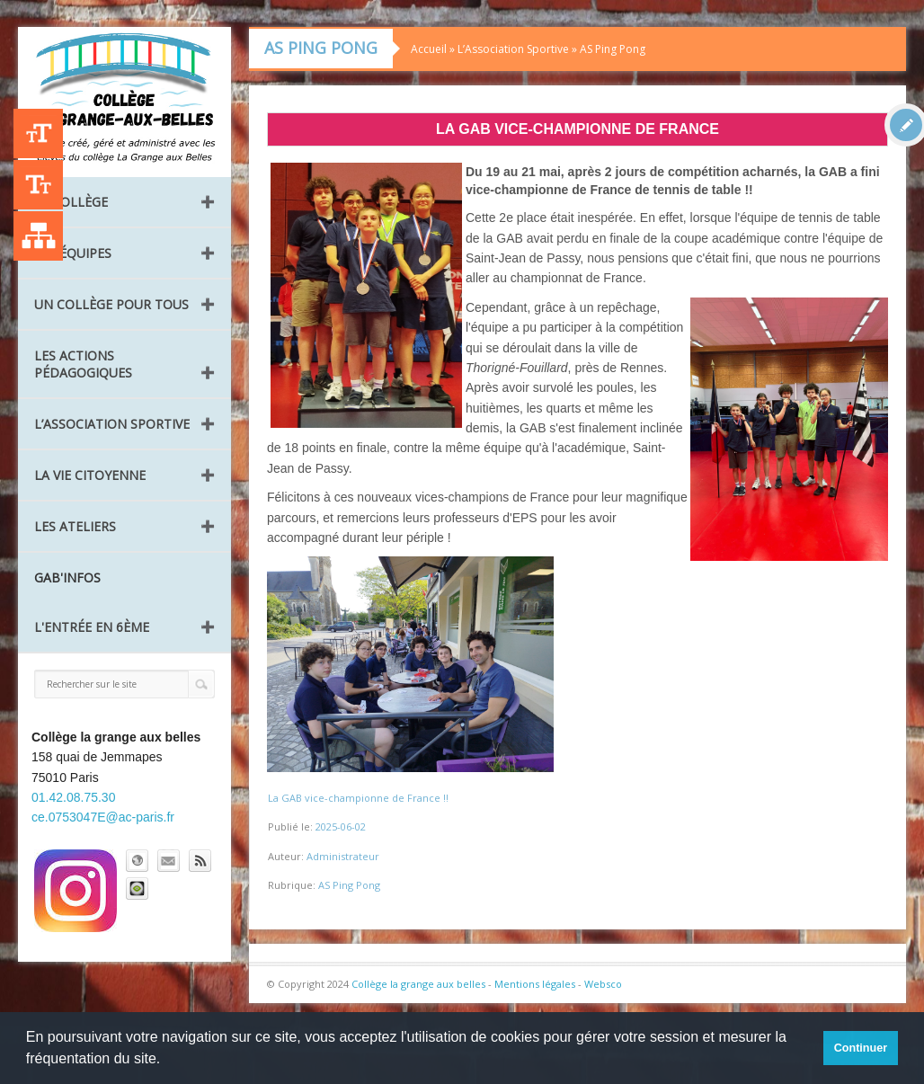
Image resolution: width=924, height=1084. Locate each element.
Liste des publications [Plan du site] (38, 236)
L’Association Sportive (112, 423)
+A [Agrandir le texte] (38, 133)
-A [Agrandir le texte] (38, 184)
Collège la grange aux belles (418, 984)
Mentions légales (534, 984)
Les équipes (72, 253)
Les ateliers (75, 526)
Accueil (429, 49)
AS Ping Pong (612, 49)
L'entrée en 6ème (91, 626)
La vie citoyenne (90, 475)
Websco (603, 984)
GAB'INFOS (67, 577)
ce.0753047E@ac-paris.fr (102, 817)
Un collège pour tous (111, 304)
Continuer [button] (860, 1048)
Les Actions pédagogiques (83, 364)
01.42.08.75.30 (73, 797)
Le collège (71, 201)
